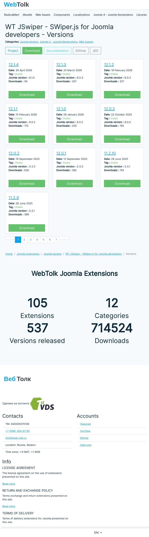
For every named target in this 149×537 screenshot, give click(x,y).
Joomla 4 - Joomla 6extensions (113, 14)
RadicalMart (11, 14)
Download (32, 51)
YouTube (85, 431)
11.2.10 (110, 153)
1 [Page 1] (18, 239)
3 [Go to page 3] (30, 239)
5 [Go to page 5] (43, 239)
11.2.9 (14, 197)
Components (62, 14)
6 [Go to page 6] (50, 239)
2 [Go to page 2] (24, 239)
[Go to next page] (61, 237)
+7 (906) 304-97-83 (17, 431)
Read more (8, 483)
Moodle (27, 14)
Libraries (141, 14)
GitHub (80, 51)
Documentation (57, 51)
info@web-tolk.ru (16, 438)
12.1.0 (61, 109)
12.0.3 (109, 109)
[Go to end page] (66, 237)
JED (96, 51)
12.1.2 (109, 64)
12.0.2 (14, 153)
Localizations (81, 14)
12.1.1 (13, 109)
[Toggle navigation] (144, 5)
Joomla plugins (29, 41)
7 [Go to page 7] (56, 239)
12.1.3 (61, 64)
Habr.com (85, 444)
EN (97, 532)
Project (13, 51)
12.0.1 (61, 153)
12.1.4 (14, 64)
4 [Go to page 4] (37, 239)
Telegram (85, 424)
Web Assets (43, 14)
